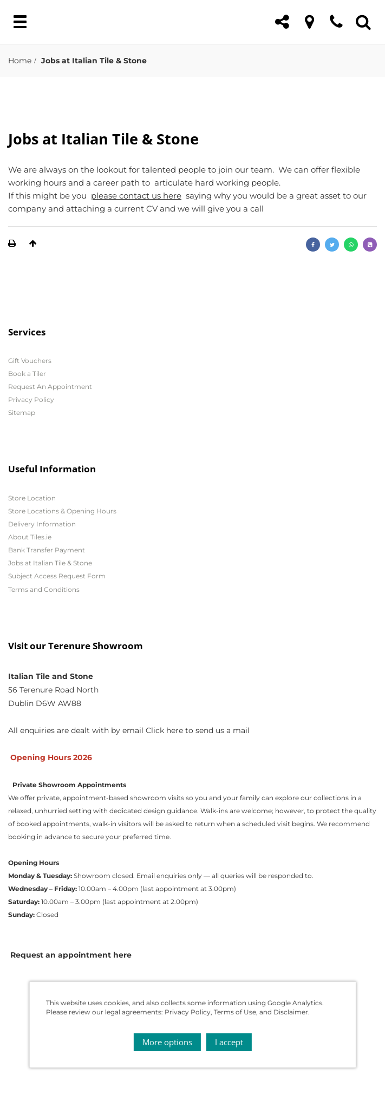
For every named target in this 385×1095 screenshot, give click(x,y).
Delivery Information (42, 524)
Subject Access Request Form (57, 576)
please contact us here (136, 195)
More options (167, 1042)
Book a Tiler (27, 374)
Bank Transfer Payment (46, 550)
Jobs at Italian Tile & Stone (50, 563)
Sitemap (21, 412)
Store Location (32, 498)
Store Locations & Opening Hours (62, 511)
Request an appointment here (71, 955)
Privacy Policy (31, 399)
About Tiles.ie (29, 537)
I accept (229, 1042)
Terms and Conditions (44, 589)
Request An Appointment (50, 386)
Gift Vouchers (29, 361)
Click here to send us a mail (198, 730)
